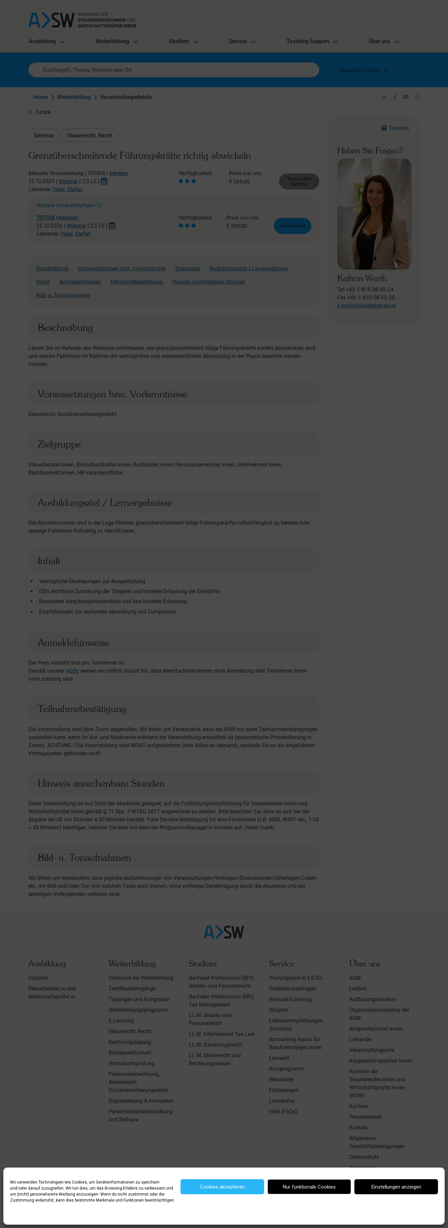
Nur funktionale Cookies (309, 1187)
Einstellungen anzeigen (396, 1187)
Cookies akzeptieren (222, 1187)
